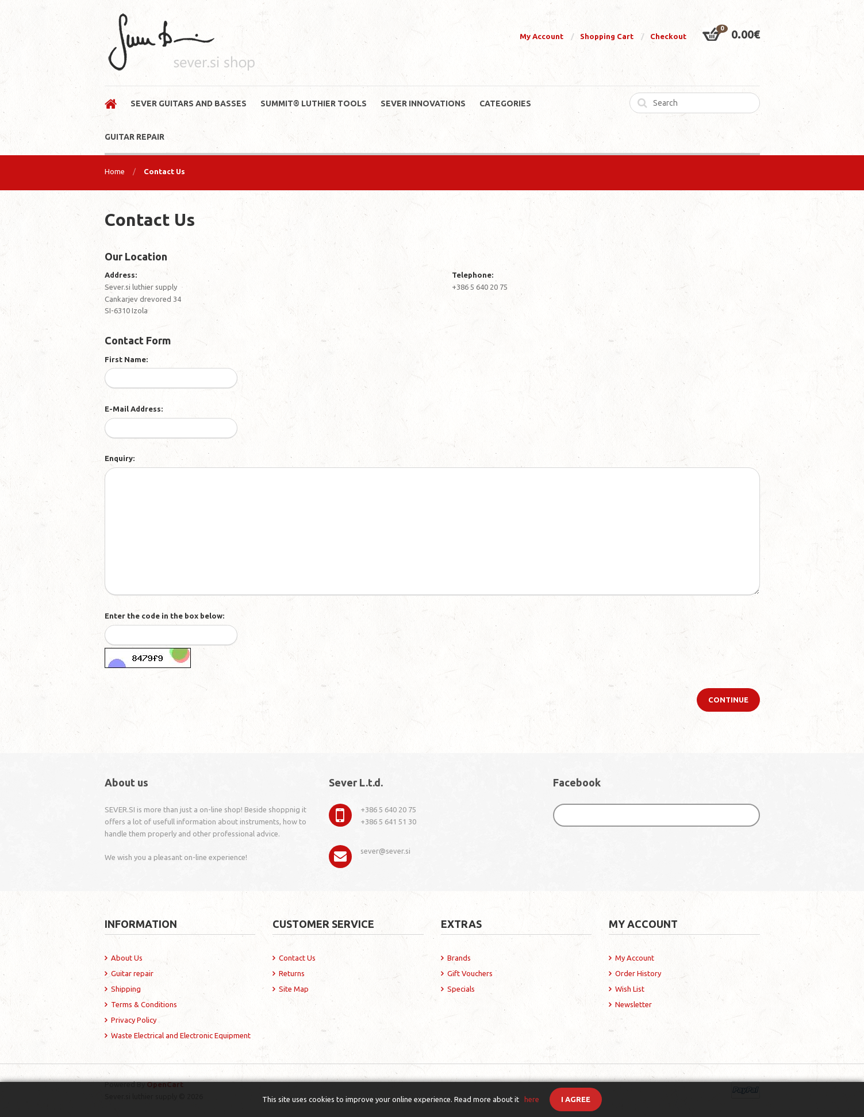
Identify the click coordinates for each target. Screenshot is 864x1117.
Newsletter (633, 1004)
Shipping (126, 989)
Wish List (629, 989)
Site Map (294, 989)
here (531, 1099)
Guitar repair (132, 973)
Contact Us (164, 171)
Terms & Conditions (144, 1004)
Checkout (668, 36)
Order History (638, 973)
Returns (292, 973)
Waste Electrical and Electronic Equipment (181, 1035)
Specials (461, 989)
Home (115, 171)
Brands (459, 958)
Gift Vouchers (470, 973)
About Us (127, 958)
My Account (541, 36)
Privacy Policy (133, 1020)
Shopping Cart (606, 36)
